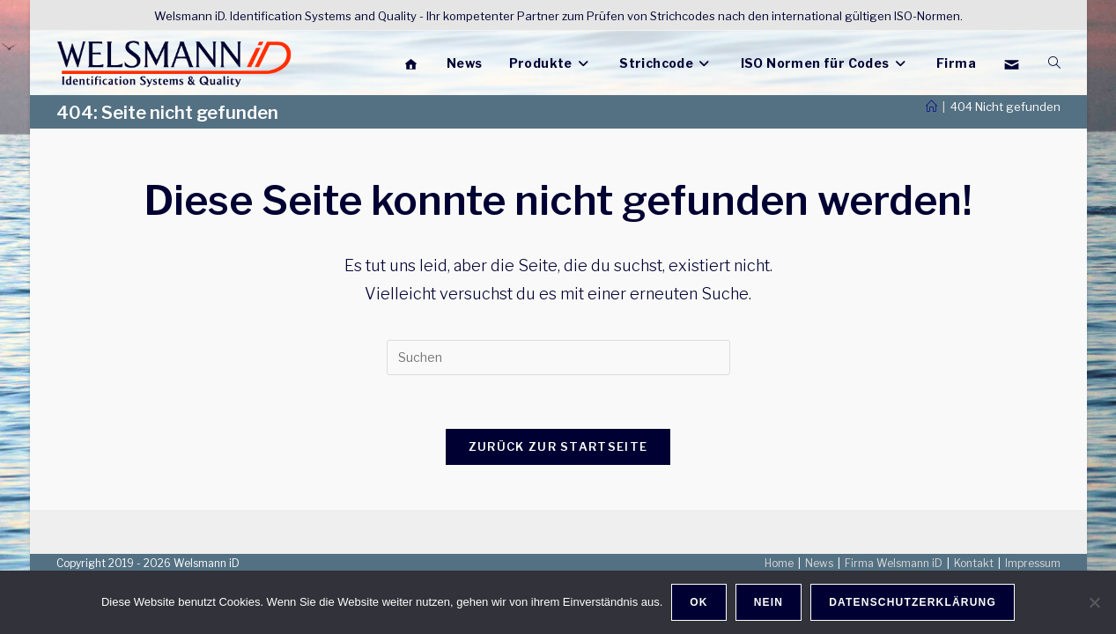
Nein (768, 602)
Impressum (1033, 563)
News (819, 563)
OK (698, 602)
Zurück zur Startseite (558, 446)
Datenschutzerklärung (912, 602)
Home (779, 563)
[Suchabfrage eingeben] (558, 357)
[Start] (931, 107)
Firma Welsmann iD (893, 563)
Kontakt (974, 563)
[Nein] (1094, 602)
